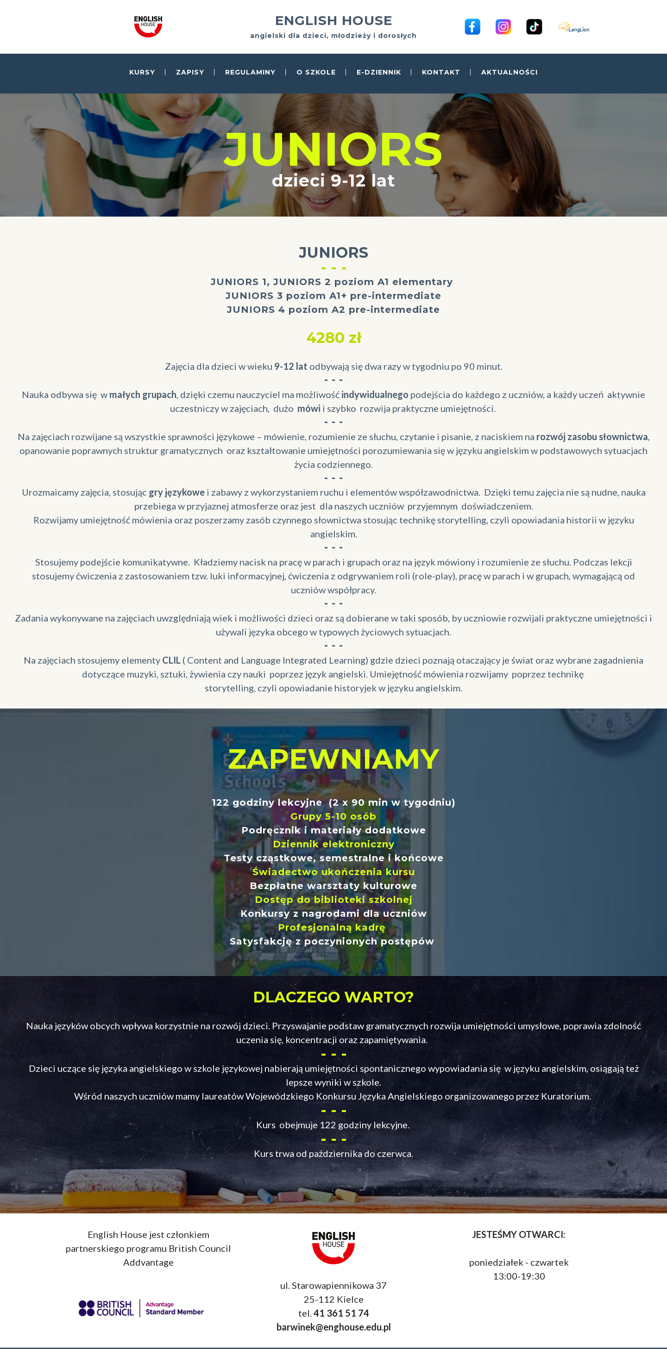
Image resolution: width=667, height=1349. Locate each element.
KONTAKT (441, 72)
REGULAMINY (250, 72)
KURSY (142, 72)
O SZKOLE (316, 72)
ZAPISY (190, 72)
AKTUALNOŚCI (509, 72)
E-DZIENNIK (379, 72)
